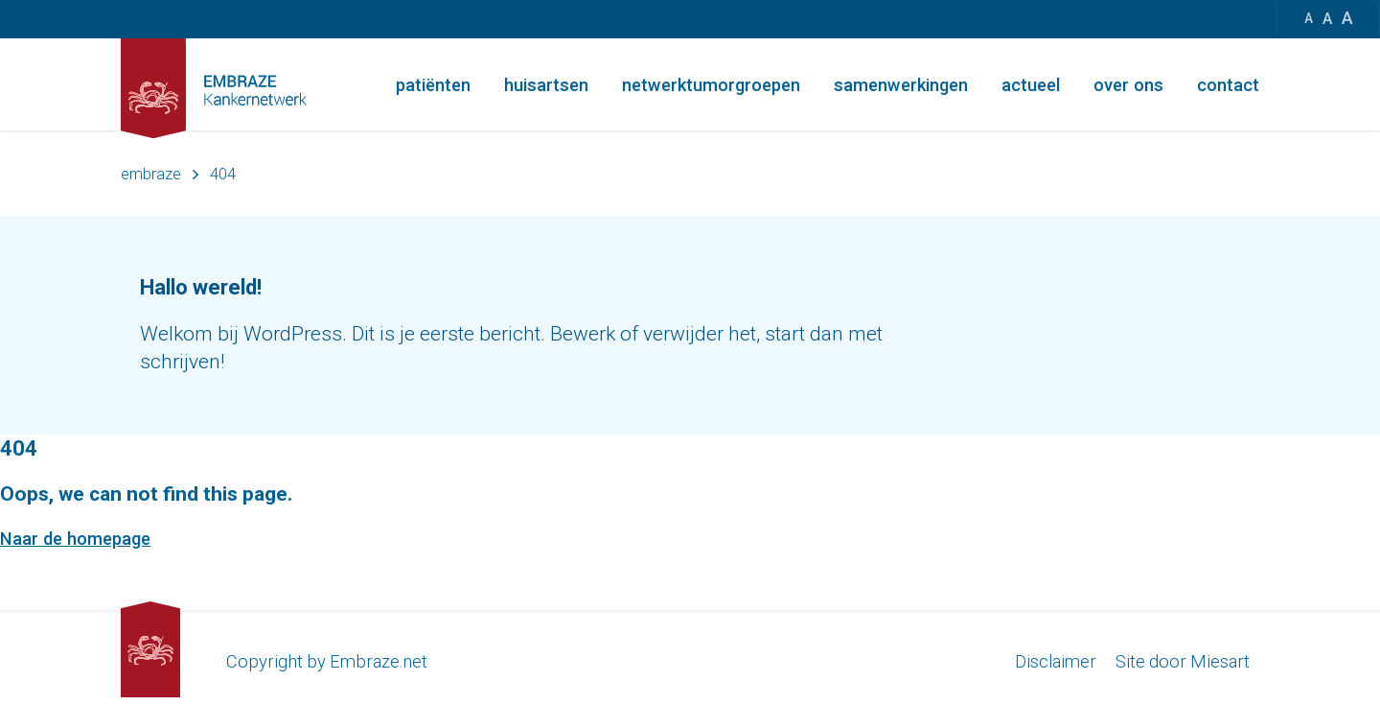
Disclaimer (1055, 661)
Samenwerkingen (901, 85)
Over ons (1128, 85)
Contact (1228, 85)
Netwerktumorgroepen (711, 85)
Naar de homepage (75, 539)
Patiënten (433, 85)
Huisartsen (546, 85)
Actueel (1030, 85)
